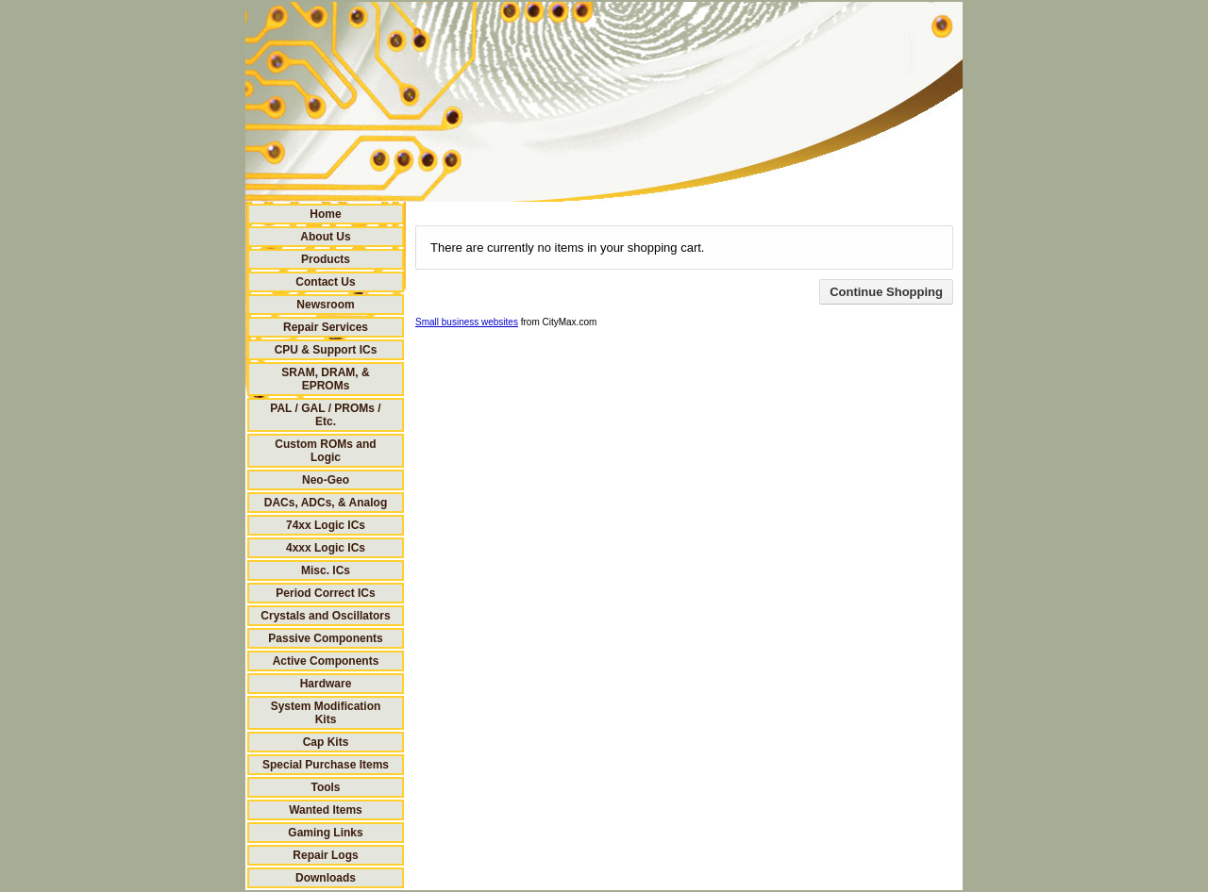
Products (325, 259)
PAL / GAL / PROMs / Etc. (325, 415)
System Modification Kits (326, 713)
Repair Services (325, 327)
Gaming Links (325, 832)
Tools (325, 787)
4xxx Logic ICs (325, 547)
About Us (325, 236)
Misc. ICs (325, 570)
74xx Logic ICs (325, 525)
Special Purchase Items (325, 764)
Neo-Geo (325, 480)
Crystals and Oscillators (325, 615)
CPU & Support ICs (326, 349)
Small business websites (466, 322)
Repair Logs (325, 855)
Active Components (326, 661)
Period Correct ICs (325, 593)
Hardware (326, 683)
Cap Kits (326, 742)
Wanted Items (325, 810)
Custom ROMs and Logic (325, 451)
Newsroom (325, 304)
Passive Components (325, 638)
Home (325, 214)
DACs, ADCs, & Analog (325, 502)
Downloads (325, 877)
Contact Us (325, 282)
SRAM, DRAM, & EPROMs (325, 379)
